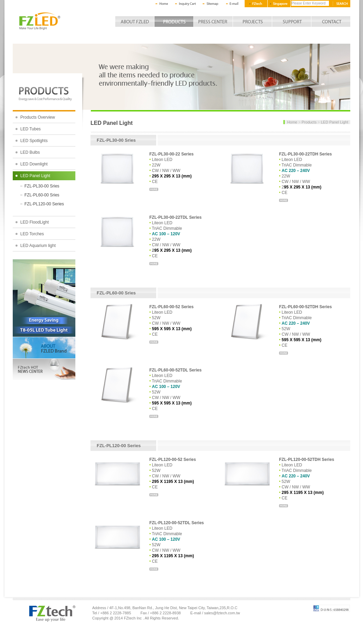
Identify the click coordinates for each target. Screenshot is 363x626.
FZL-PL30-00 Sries (41, 186)
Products (309, 122)
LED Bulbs (30, 152)
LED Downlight (33, 164)
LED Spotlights (33, 140)
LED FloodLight (34, 222)
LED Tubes (30, 129)
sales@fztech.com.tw (222, 613)
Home (292, 122)
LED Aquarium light (38, 245)
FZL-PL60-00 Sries (41, 195)
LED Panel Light (35, 175)
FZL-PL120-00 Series (44, 204)
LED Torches (32, 233)
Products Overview (37, 117)
